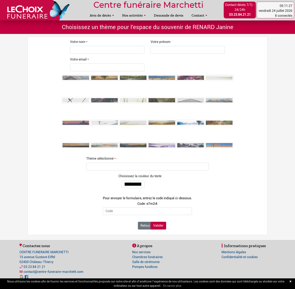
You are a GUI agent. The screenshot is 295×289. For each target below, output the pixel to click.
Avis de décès (102, 15)
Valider (158, 225)
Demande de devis (168, 15)
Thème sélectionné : (101, 158)
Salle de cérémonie (146, 262)
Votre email (78, 59)
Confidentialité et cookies (239, 257)
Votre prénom (160, 42)
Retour (145, 225)
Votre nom (77, 42)
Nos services (141, 252)
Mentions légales (233, 252)
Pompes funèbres (145, 267)
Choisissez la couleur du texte (139, 176)
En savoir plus (172, 285)
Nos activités (134, 15)
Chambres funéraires (147, 257)
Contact (199, 15)
